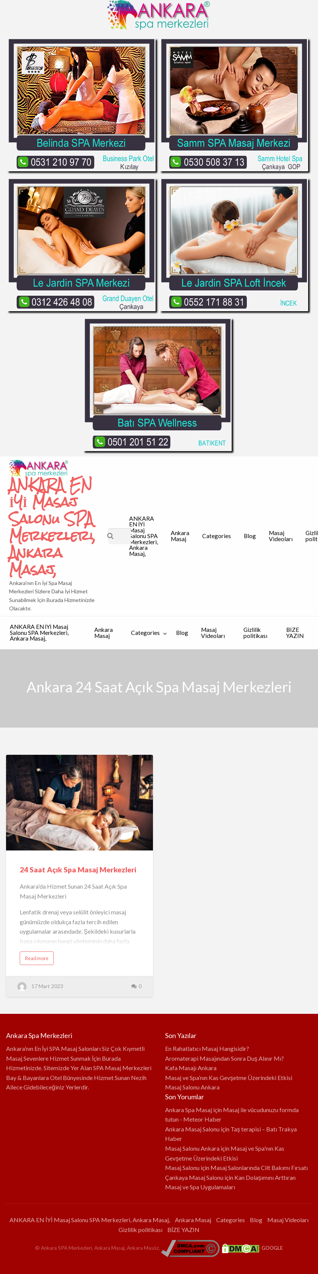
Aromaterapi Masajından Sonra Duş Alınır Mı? (224, 1058)
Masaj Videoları (281, 535)
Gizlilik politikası (255, 632)
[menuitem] (143, 536)
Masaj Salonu (182, 1167)
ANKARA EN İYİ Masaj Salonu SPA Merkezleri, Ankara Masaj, (52, 527)
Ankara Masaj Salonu (192, 1129)
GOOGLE (272, 1248)
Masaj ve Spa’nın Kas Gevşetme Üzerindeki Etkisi (228, 1077)
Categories (216, 535)
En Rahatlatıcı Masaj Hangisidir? (207, 1048)
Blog (250, 535)
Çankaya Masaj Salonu (194, 1177)
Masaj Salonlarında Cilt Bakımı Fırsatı (259, 1167)
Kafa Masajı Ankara (191, 1067)
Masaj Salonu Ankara (192, 1087)
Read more (36, 958)
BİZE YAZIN (295, 632)
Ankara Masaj (180, 535)
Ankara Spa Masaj (188, 1109)
